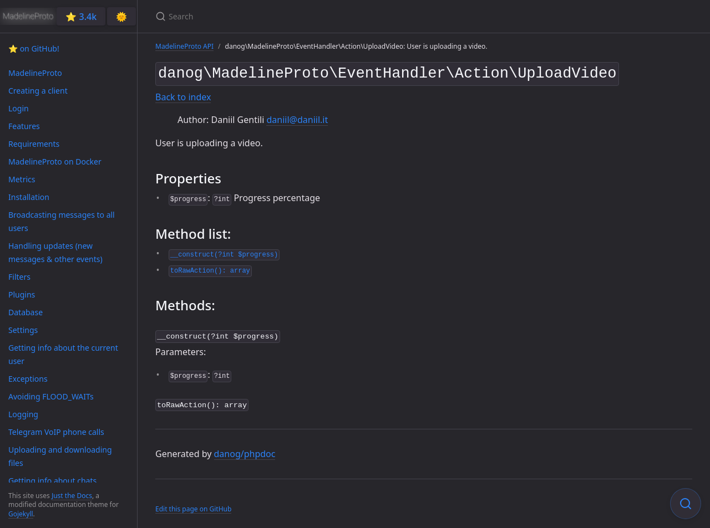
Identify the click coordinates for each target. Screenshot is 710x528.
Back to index (183, 95)
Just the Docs (72, 495)
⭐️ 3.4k (81, 17)
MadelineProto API (184, 46)
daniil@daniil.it (297, 117)
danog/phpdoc (245, 449)
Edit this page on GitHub (193, 504)
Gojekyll (20, 514)
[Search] (286, 16)
